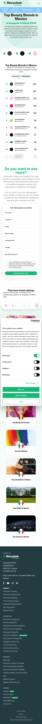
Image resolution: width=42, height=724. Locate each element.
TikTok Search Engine (11, 601)
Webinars (6, 660)
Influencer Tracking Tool (12, 595)
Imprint (21, 714)
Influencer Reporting (10, 598)
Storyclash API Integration (12, 638)
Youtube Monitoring (10, 651)
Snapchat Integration (15, 635)
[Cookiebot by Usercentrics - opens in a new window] (31, 321)
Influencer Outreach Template (13, 670)
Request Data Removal (11, 682)
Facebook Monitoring (11, 648)
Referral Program (9, 679)
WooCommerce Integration (12, 629)
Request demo (8, 610)
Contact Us (7, 704)
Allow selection (21, 395)
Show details (31, 383)
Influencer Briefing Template (13, 666)
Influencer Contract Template (13, 663)
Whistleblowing (8, 701)
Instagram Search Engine (12, 604)
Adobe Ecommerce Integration (14, 626)
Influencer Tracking (10, 591)
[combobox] (14, 306)
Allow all (21, 389)
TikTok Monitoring (9, 645)
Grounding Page (21, 717)
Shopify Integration (10, 623)
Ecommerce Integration (11, 619)
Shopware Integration (11, 632)
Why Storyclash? (9, 607)
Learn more (38, 10)
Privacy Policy (21, 711)
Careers (8, 691)
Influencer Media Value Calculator (15, 673)
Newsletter (10, 698)
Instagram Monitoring (11, 642)
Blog (4, 676)
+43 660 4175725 (9, 571)
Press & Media (8, 694)
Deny (21, 401)
